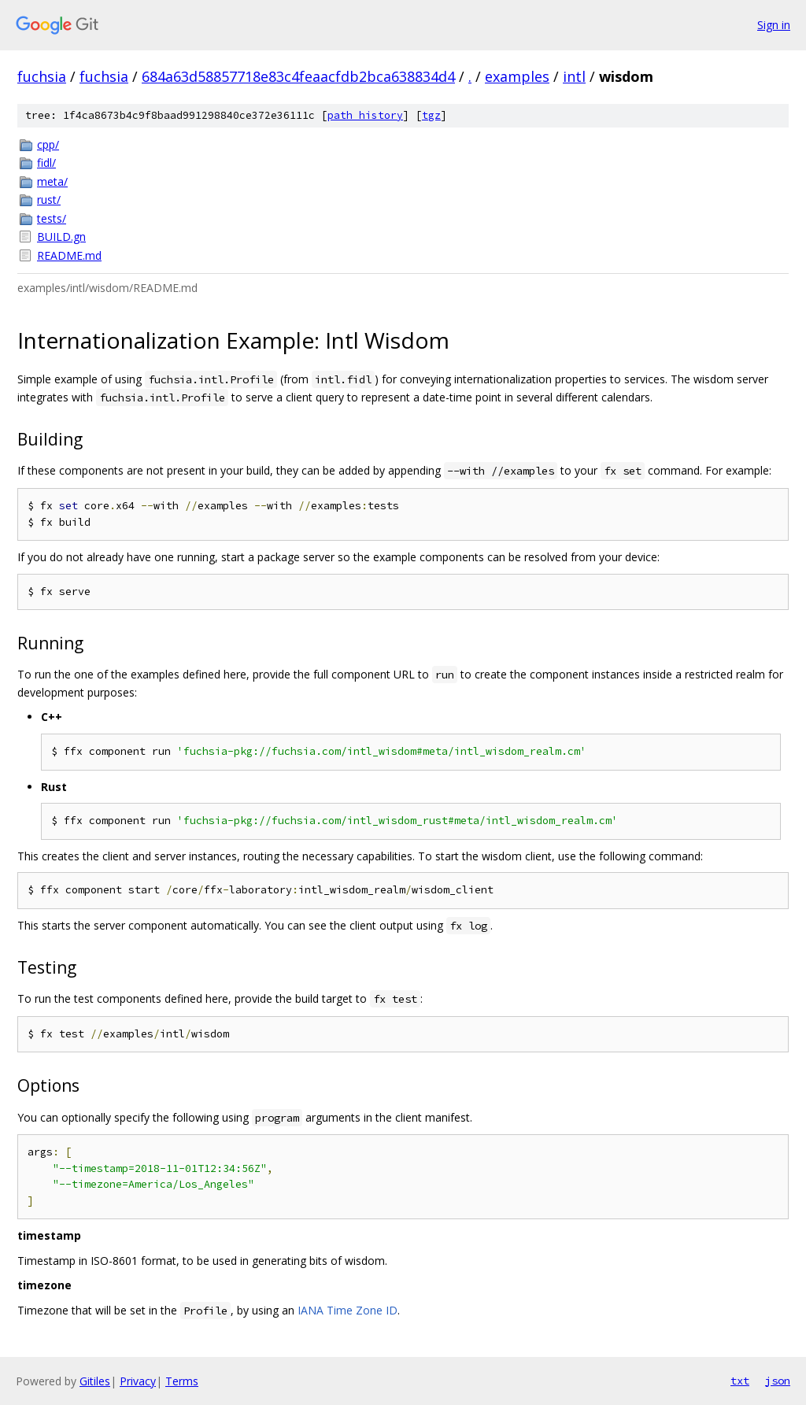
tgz (431, 115)
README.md (69, 255)
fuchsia (41, 76)
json (777, 1381)
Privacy (138, 1381)
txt (739, 1381)
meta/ (52, 181)
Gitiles (94, 1381)
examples (517, 76)
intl (574, 76)
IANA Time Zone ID (347, 1310)
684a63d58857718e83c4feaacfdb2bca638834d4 (298, 76)
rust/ (49, 199)
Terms (181, 1381)
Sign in (773, 24)
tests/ (51, 218)
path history (365, 115)
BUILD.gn (61, 236)
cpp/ (48, 144)
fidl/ (46, 162)
